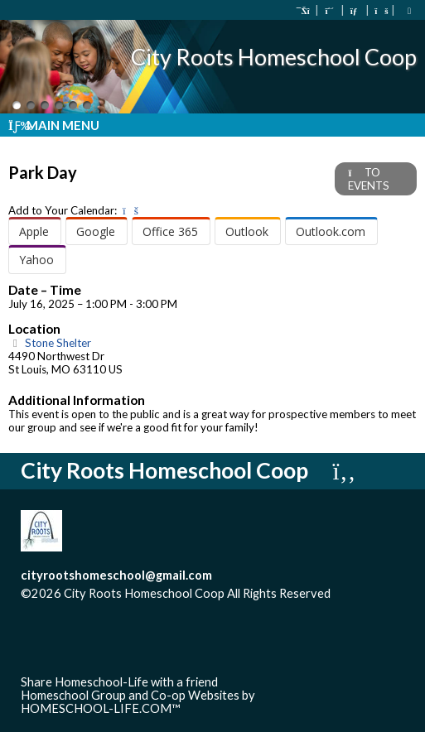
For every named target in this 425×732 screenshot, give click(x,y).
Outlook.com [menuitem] (330, 231)
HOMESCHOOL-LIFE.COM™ (101, 708)
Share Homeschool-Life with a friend (119, 682)
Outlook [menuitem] (246, 231)
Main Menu (53, 125)
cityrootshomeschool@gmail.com (116, 575)
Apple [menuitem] (34, 231)
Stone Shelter (49, 342)
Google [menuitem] (95, 231)
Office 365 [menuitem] (170, 231)
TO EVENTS (368, 179)
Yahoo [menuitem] (36, 259)
